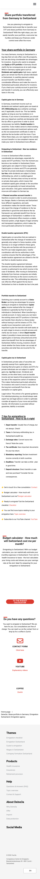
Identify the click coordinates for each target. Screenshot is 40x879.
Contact (34, 487)
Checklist (12, 505)
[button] (34, 4)
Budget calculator (25, 496)
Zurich (20, 692)
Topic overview (20, 514)
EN (29, 871)
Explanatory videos (20, 670)
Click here (20, 650)
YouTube (34, 519)
